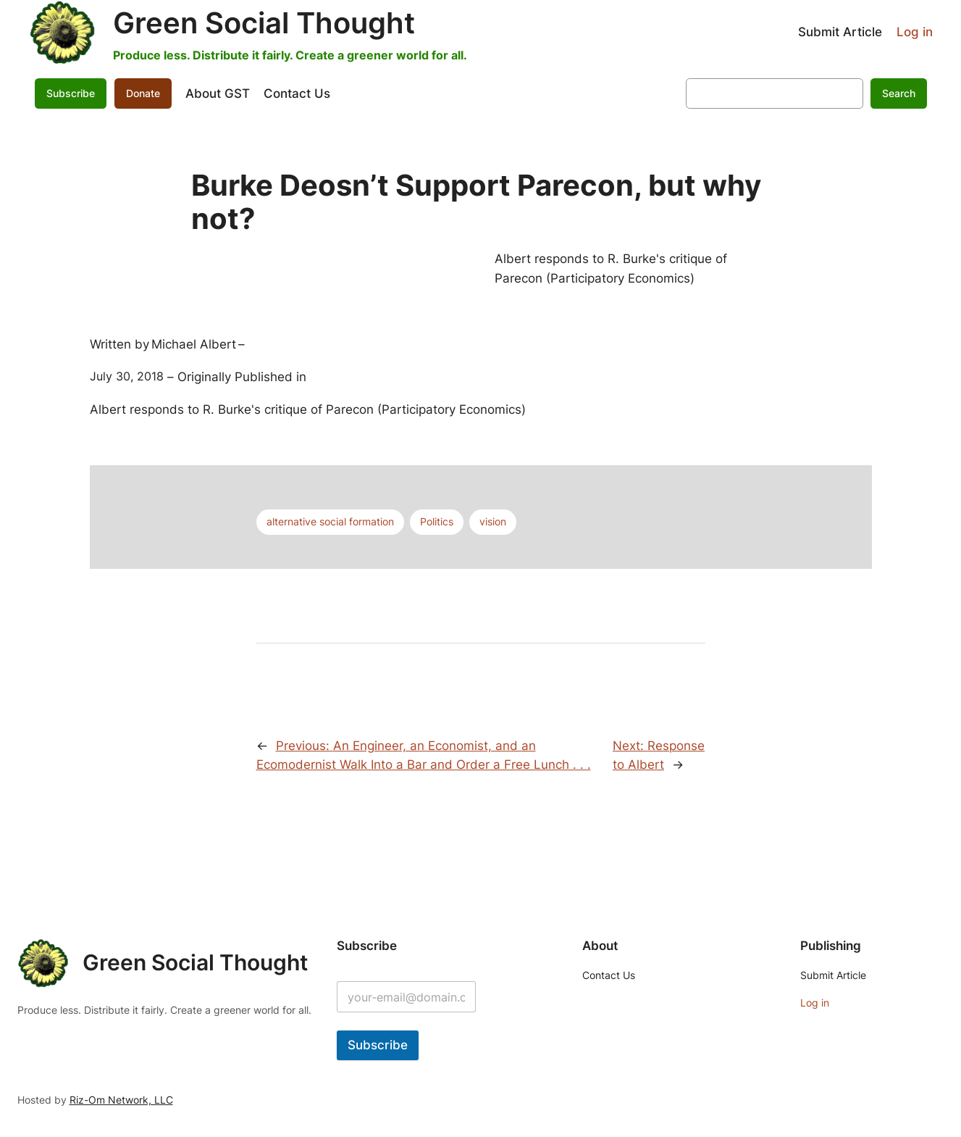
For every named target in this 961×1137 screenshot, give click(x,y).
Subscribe (70, 93)
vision (492, 521)
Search (898, 93)
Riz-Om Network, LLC (121, 1100)
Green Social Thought (264, 23)
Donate (143, 93)
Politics (436, 521)
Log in (915, 32)
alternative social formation (330, 521)
